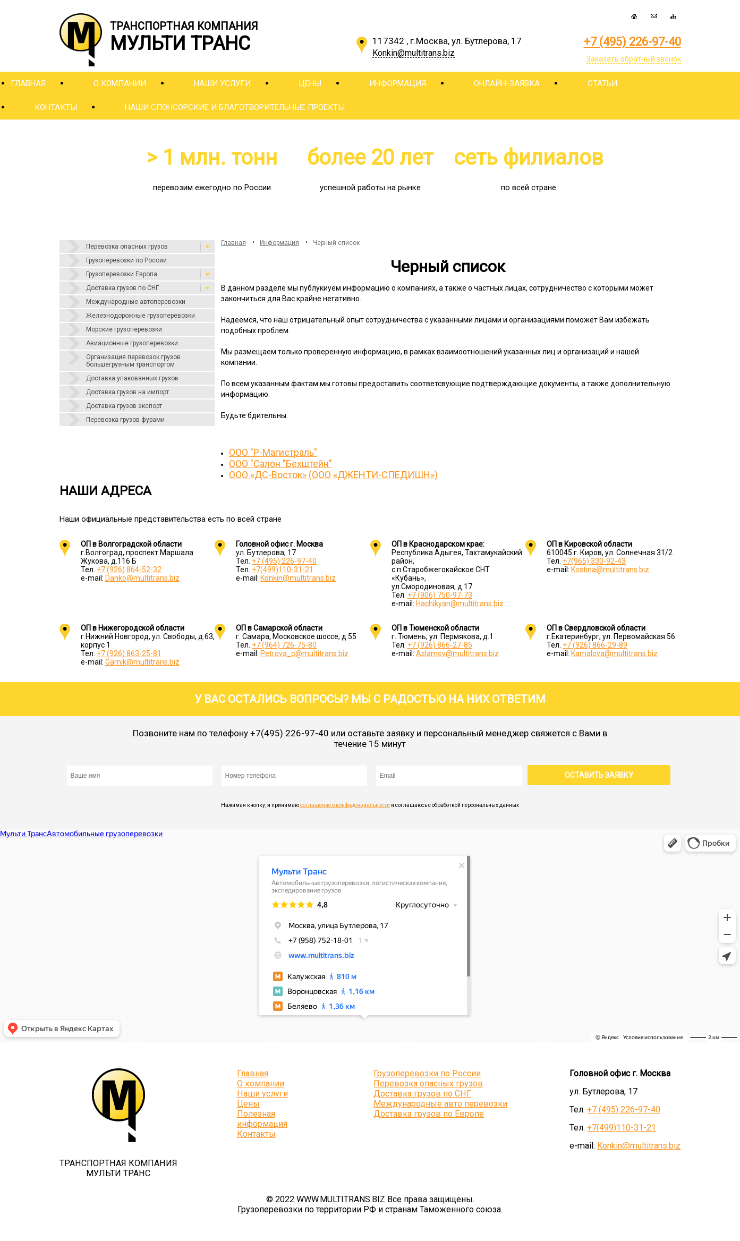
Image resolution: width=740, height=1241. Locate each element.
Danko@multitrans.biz (142, 578)
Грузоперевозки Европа (121, 274)
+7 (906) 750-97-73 (439, 595)
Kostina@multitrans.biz (610, 569)
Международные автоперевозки (135, 301)
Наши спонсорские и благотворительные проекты (235, 107)
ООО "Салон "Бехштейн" (280, 463)
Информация (397, 83)
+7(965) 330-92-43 (594, 561)
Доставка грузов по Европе (428, 1114)
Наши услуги (222, 83)
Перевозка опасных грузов (127, 246)
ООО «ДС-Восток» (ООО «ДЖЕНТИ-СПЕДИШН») (333, 474)
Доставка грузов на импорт (127, 392)
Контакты (56, 107)
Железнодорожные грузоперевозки (140, 315)
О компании (119, 83)
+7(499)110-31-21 (282, 569)
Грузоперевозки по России (126, 260)
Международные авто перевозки (440, 1104)
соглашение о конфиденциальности (345, 805)
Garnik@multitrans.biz (142, 662)
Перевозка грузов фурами (125, 419)
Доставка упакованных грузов (132, 378)
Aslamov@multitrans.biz (457, 653)
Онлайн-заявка (507, 83)
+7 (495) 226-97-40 (632, 41)
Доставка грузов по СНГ (122, 288)
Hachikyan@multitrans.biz (460, 603)
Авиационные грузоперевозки (132, 343)
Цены (310, 83)
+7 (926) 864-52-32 (129, 569)
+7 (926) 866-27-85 (439, 645)
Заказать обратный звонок (633, 59)
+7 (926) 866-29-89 (595, 645)
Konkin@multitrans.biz (298, 578)
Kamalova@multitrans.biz (614, 653)
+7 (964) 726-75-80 (284, 645)
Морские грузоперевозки (124, 329)
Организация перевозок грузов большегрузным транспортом (133, 360)
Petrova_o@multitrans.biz (304, 653)
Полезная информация (262, 1119)
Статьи (602, 83)
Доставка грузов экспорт (124, 406)
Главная (28, 83)
